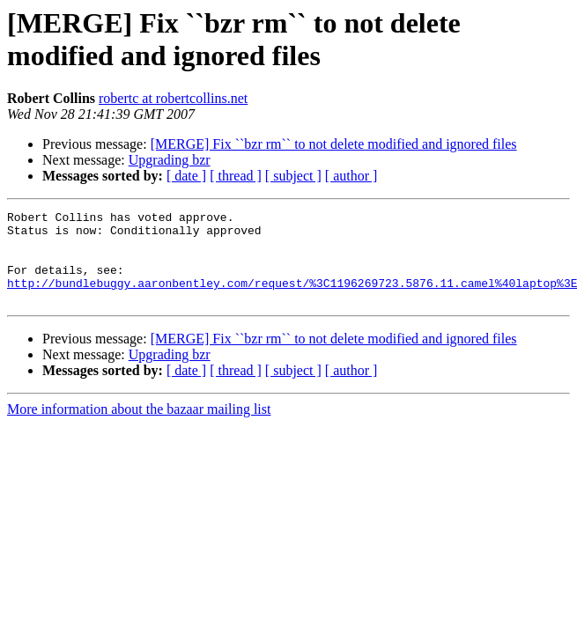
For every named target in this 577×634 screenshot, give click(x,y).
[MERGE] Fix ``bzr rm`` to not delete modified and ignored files (334, 143)
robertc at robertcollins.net (173, 98)
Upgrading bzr (170, 159)
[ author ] (351, 175)
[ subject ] (293, 175)
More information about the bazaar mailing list (138, 427)
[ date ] (186, 175)
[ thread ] (236, 175)
